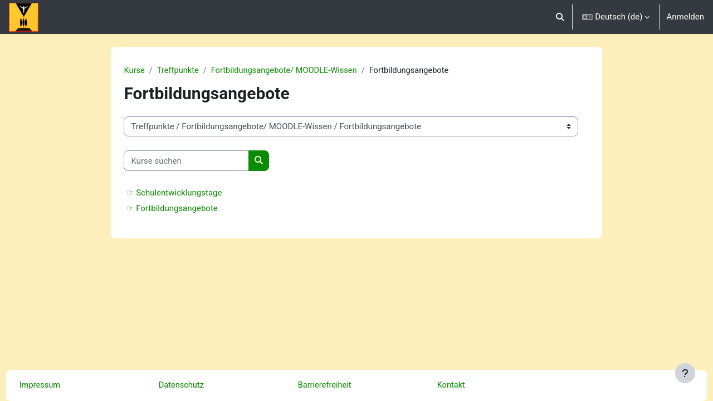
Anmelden (685, 17)
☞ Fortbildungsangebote (186, 209)
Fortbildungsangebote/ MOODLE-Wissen (302, 71)
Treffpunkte (193, 71)
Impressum (61, 385)
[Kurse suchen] (201, 161)
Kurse (149, 71)
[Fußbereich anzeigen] (685, 373)
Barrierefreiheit (346, 385)
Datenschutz (202, 385)
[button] (560, 17)
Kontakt (472, 385)
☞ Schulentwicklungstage (189, 193)
